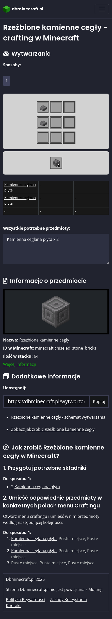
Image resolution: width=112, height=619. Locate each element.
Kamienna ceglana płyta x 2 (56, 249)
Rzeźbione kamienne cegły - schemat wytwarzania (58, 417)
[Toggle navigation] (102, 9)
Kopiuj (99, 401)
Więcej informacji (19, 364)
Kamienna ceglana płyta (37, 486)
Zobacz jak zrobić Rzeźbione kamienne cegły (52, 429)
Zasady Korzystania (68, 599)
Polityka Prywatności (25, 599)
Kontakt (13, 605)
